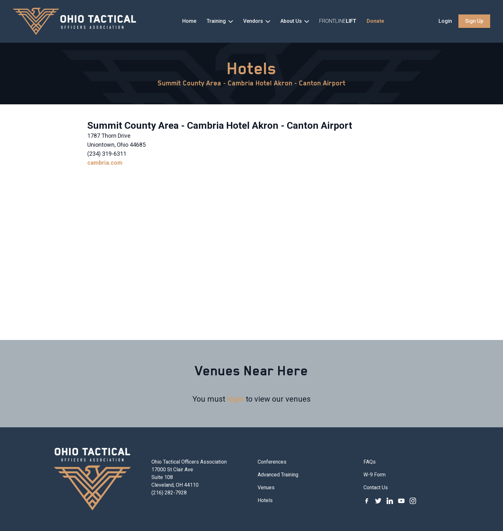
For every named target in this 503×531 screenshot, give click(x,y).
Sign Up (474, 21)
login (235, 399)
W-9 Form (374, 475)
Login (445, 21)
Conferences (272, 462)
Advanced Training (278, 475)
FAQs (369, 462)
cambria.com (105, 162)
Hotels (252, 68)
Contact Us (375, 487)
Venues (266, 487)
